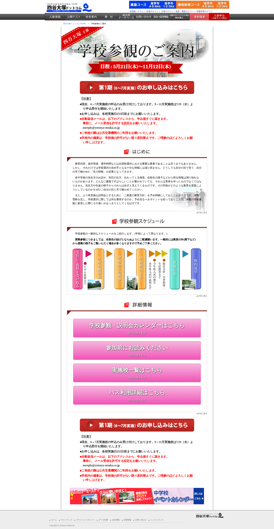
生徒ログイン (152, 11)
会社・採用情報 (161, 16)
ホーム (54, 520)
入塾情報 (55, 16)
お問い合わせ (144, 16)
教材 (109, 16)
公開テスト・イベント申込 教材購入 (179, 16)
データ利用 (103, 520)
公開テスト (74, 16)
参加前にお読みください (137, 348)
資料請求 (201, 16)
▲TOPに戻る (201, 213)
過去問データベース (126, 16)
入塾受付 (217, 16)
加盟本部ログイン (205, 11)
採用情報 (127, 520)
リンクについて (156, 520)
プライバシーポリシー (85, 520)
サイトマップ (66, 520)
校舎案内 (91, 16)
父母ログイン (167, 11)
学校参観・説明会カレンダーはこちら (137, 325)
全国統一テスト (137, 11)
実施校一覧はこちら (137, 370)
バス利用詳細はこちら (137, 392)
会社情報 (115, 520)
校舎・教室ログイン (185, 11)
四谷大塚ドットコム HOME (74, 24)
